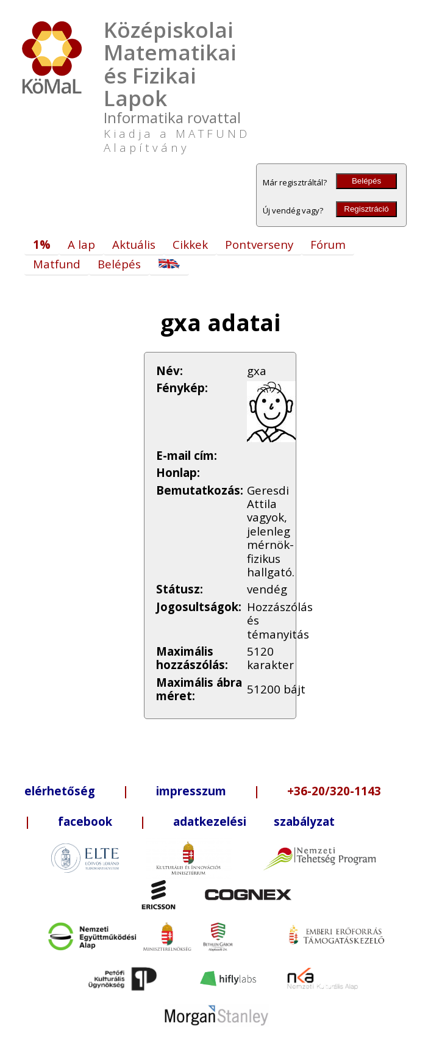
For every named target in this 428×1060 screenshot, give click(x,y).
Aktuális (133, 244)
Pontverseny (259, 244)
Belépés (366, 180)
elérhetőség (59, 790)
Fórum (328, 244)
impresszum (191, 790)
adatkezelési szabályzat (254, 821)
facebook (85, 821)
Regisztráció (366, 208)
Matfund (56, 263)
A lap (81, 244)
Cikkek (190, 244)
